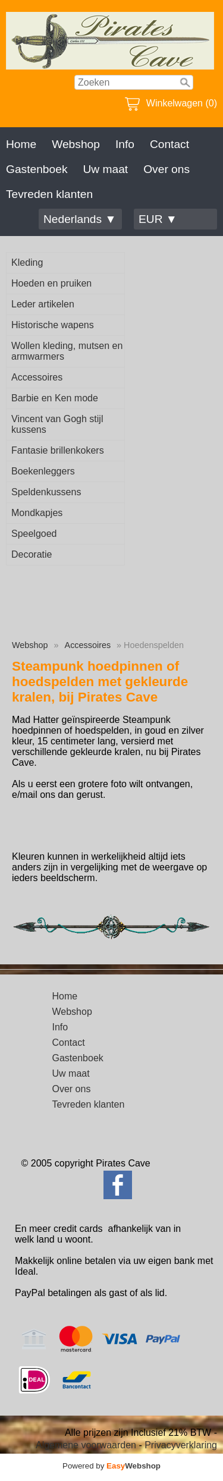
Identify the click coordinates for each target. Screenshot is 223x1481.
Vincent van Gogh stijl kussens (57, 424)
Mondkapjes (36, 513)
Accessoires (36, 377)
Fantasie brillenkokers (57, 450)
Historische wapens (52, 325)
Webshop (76, 144)
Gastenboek (36, 169)
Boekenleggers (43, 471)
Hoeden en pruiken (51, 283)
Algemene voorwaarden (86, 1445)
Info (124, 144)
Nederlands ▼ (79, 219)
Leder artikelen (42, 304)
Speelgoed (34, 534)
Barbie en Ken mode (54, 398)
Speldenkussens (46, 492)
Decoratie (31, 554)
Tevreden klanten (49, 194)
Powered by (111, 1465)
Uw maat (105, 169)
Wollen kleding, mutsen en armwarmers (67, 351)
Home (21, 144)
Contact (169, 144)
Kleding (27, 262)
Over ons (166, 169)
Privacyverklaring (181, 1445)
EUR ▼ (158, 219)
